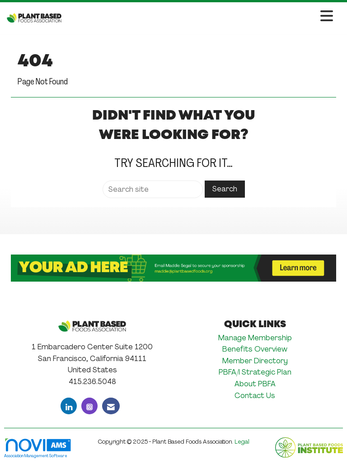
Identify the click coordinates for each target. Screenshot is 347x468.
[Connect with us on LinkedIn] (69, 406)
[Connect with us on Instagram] (89, 406)
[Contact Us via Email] (111, 406)
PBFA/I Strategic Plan (255, 372)
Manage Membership (255, 338)
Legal (241, 441)
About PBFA (255, 384)
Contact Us (254, 395)
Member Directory (255, 361)
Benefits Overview (254, 349)
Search (224, 189)
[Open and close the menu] (199, 16)
